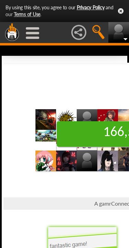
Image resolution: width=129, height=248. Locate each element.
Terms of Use (27, 14)
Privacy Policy (91, 7)
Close (120, 11)
